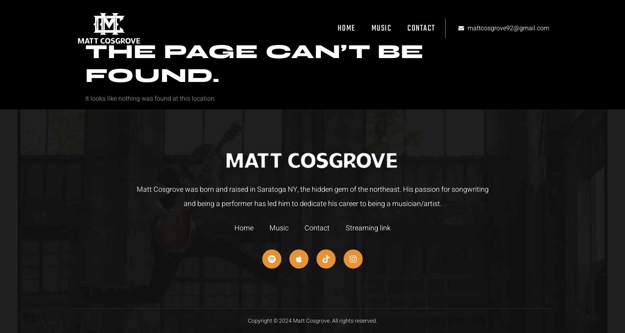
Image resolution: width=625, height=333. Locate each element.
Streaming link (368, 228)
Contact (421, 28)
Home (347, 28)
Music (381, 28)
